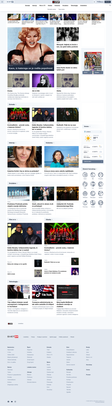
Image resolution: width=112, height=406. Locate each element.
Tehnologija (13, 281)
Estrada (12, 104)
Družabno (12, 183)
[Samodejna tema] (94, 2)
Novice (45, 169)
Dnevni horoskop (89, 169)
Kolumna (49, 143)
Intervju (12, 143)
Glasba (58, 42)
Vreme (86, 126)
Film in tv (12, 219)
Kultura (8, 169)
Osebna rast (34, 88)
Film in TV (11, 65)
